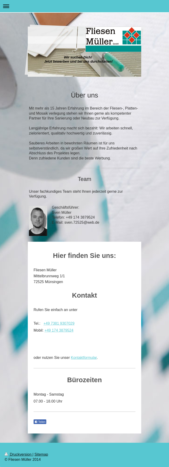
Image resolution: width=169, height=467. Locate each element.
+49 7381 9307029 (59, 323)
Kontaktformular (84, 358)
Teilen (39, 422)
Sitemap (41, 454)
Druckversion (18, 454)
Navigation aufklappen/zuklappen (84, 6)
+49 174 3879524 (58, 330)
